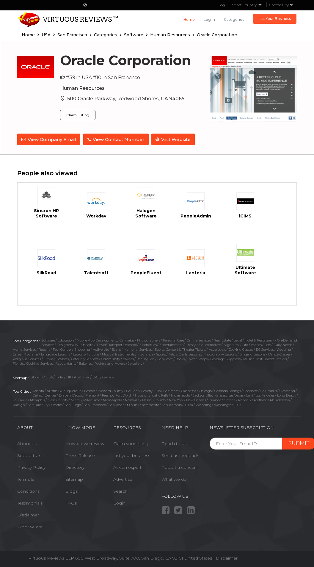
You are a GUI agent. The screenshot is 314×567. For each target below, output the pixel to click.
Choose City (281, 5)
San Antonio (172, 404)
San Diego (73, 404)
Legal (238, 340)
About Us (27, 443)
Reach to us (173, 443)
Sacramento (149, 404)
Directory (74, 467)
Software (48, 340)
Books (180, 359)
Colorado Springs (227, 391)
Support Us (29, 455)
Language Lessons (55, 354)
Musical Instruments (118, 354)
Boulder (132, 391)
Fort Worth (123, 395)
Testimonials (30, 503)
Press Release (80, 455)
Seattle (56, 404)
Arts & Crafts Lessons (185, 354)
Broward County (110, 391)
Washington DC (226, 404)
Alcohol (131, 345)
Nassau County (154, 400)
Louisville (20, 400)
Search (120, 491)
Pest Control (62, 349)
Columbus (268, 391)
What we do (174, 479)
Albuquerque (70, 391)
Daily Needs (283, 345)
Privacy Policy (31, 467)
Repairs (44, 349)
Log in (209, 19)
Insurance (145, 354)
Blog (221, 5)
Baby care (165, 359)
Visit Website (173, 139)
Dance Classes (279, 354)
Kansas (220, 395)
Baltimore (170, 391)
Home (189, 19)
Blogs (71, 491)
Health (88, 345)
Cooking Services (39, 363)
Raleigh (19, 404)
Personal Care (173, 340)
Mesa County (58, 400)
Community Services (117, 359)
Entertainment (171, 345)
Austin (52, 391)
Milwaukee (91, 400)
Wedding (284, 349)
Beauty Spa (145, 359)
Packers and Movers (110, 363)
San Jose (115, 404)
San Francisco (95, 404)
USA (49, 377)
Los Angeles (265, 395)
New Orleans (196, 400)
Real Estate (222, 340)
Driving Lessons (56, 359)
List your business (131, 455)
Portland (260, 400)
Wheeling (203, 404)
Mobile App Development (97, 340)
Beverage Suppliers (225, 359)
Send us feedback (180, 455)
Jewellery (135, 363)
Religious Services (27, 359)
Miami (76, 400)
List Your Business (275, 18)
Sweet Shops (197, 359)
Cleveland (287, 391)
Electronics (148, 345)
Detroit (77, 395)
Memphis (37, 400)
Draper (64, 395)
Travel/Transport (109, 345)
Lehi (249, 395)
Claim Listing (77, 115)
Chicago (205, 391)
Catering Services (84, 359)
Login (119, 503)
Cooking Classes (241, 349)
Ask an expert (127, 467)
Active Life (101, 349)
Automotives (211, 345)
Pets (267, 345)
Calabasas (188, 391)
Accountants (66, 363)
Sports (161, 354)
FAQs (71, 503)
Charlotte (251, 391)
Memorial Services (138, 349)
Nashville (132, 400)
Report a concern (179, 467)
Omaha (230, 400)
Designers (65, 345)
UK (68, 377)
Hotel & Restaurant (259, 340)
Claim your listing (130, 443)
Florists (18, 363)
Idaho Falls (159, 395)
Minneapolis (112, 400)
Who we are (30, 527)
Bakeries (85, 363)
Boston (89, 391)
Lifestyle (192, 345)
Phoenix (244, 400)
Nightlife (231, 345)
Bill (77, 345)
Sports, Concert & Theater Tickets (180, 349)
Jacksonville (202, 395)
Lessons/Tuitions (86, 354)
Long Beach (286, 395)
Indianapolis (180, 395)
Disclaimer (28, 515)
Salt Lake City (38, 404)
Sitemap (74, 479)
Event (116, 349)
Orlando (215, 400)
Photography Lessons (220, 354)
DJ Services (265, 349)
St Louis (131, 404)
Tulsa (188, 404)
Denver (50, 395)
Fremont (92, 395)
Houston (142, 395)
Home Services (24, 349)
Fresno (107, 395)
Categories (234, 19)
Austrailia (82, 377)
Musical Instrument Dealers (265, 359)
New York (176, 400)
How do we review (84, 443)
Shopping (82, 349)
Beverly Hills (151, 391)
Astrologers (217, 349)
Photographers (148, 340)
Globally (37, 377)
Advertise (122, 479)
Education (66, 340)
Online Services (199, 340)
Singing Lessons (253, 354)
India (60, 377)
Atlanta (38, 391)
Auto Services (251, 345)
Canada (108, 377)
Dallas (37, 395)
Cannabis (127, 340)
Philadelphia (280, 400)
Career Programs (25, 354)
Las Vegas (236, 395)
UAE (96, 377)
